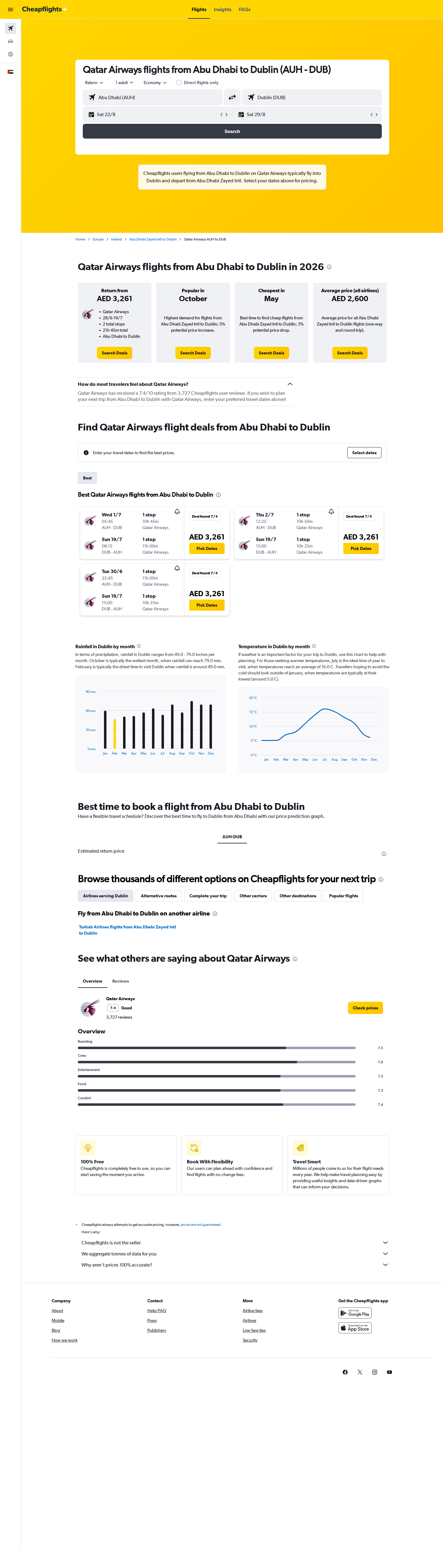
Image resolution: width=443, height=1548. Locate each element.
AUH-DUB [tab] (232, 836)
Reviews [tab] (120, 981)
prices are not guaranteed (200, 1225)
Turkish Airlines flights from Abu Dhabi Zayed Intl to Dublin (127, 930)
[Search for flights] (10, 28)
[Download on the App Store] (355, 1327)
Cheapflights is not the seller (235, 1242)
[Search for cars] (10, 41)
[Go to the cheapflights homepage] (45, 9)
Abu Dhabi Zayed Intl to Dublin (153, 239)
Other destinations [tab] (298, 895)
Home (80, 239)
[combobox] (95, 82)
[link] (114, 353)
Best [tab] (87, 477)
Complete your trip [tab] (208, 895)
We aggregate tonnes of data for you (235, 1253)
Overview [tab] (92, 981)
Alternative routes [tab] (159, 895)
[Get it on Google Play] (355, 1313)
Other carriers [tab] (253, 895)
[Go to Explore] (10, 54)
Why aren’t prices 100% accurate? (235, 1264)
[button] (10, 9)
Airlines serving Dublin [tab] (105, 895)
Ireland (116, 239)
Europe (98, 239)
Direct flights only (201, 82)
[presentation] (329, 267)
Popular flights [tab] (343, 895)
